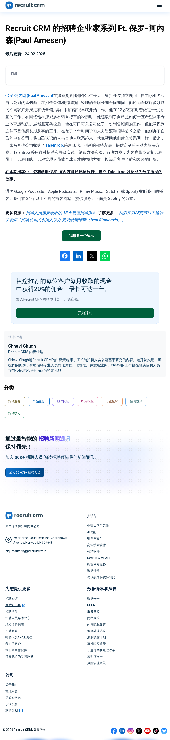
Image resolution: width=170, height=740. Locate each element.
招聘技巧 (14, 413)
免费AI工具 (15, 605)
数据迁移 (93, 571)
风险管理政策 (96, 663)
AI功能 (91, 532)
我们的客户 (13, 644)
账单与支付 (95, 538)
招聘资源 (11, 598)
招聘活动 (11, 611)
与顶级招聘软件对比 (101, 577)
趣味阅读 (63, 401)
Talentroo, (54, 145)
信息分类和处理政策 (101, 650)
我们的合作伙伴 (16, 650)
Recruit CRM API (98, 558)
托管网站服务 (96, 564)
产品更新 (39, 401)
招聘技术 (136, 401)
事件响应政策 (96, 644)
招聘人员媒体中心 (17, 618)
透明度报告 (95, 656)
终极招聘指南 (14, 624)
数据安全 (93, 598)
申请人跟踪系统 (98, 525)
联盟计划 (14, 710)
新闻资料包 (13, 697)
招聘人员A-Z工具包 (18, 637)
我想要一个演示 (81, 236)
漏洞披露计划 (96, 637)
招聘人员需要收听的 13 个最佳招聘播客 (61, 212)
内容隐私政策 (96, 624)
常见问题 (11, 691)
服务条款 (93, 611)
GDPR (91, 605)
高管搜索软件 (96, 545)
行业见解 (112, 401)
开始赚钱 (85, 313)
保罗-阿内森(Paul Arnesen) (29, 95)
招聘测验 (11, 631)
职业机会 (11, 704)
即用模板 (87, 401)
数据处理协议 (96, 631)
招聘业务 (14, 401)
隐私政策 (93, 618)
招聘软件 (93, 551)
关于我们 (11, 685)
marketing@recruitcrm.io (29, 551)
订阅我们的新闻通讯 (19, 656)
